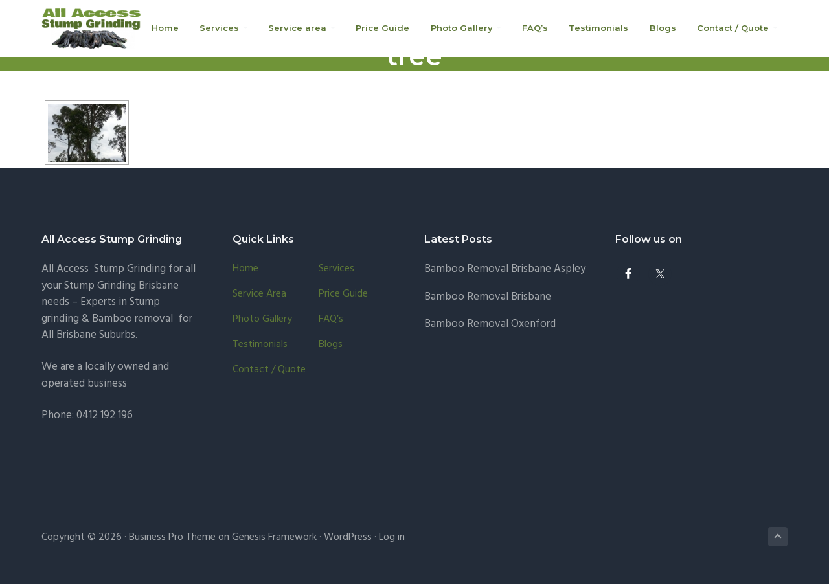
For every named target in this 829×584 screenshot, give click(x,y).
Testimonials (260, 345)
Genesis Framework (274, 537)
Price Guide (343, 294)
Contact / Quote (269, 370)
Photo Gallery (262, 319)
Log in (392, 537)
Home (245, 269)
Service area (259, 294)
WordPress (348, 537)
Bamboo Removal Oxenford (490, 324)
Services (336, 269)
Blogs (331, 345)
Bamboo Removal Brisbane (487, 297)
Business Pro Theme (172, 537)
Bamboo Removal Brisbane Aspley (504, 269)
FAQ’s (331, 319)
